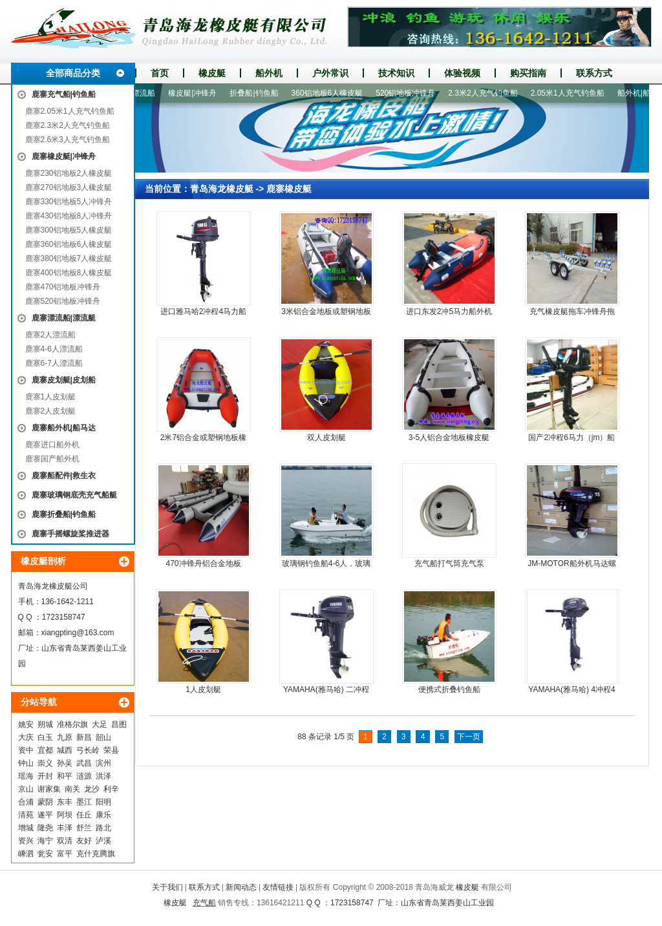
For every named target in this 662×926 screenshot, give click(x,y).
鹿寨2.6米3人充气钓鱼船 (67, 139)
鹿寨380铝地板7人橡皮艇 (68, 258)
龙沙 (92, 789)
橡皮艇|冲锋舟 (197, 93)
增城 (26, 827)
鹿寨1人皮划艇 (50, 396)
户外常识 (330, 73)
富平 (64, 853)
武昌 (84, 763)
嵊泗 (26, 853)
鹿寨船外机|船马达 (64, 427)
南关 (72, 789)
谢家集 (49, 789)
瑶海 (26, 776)
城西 (64, 750)
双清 (64, 840)
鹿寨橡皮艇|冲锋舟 (64, 156)
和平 (64, 776)
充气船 (204, 902)
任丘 (84, 814)
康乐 (103, 814)
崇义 (45, 763)
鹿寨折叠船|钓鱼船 (64, 514)
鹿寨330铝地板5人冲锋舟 (68, 201)
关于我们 (167, 887)
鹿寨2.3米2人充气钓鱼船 (67, 125)
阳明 (103, 801)
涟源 (84, 776)
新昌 (84, 737)
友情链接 (278, 887)
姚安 (26, 724)
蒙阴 (45, 801)
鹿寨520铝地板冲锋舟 (62, 301)
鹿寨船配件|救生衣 (64, 475)
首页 (160, 73)
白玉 (45, 737)
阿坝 (64, 814)
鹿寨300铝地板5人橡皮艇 (68, 230)
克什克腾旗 (95, 853)
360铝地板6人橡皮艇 (332, 93)
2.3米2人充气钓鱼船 (487, 93)
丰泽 (64, 827)
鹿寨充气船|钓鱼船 (64, 94)
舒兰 (84, 827)
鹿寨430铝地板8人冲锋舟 (68, 215)
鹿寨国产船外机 (52, 458)
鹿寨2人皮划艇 (50, 411)
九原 (64, 737)
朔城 (45, 724)
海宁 (45, 840)
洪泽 (103, 776)
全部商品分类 (73, 73)
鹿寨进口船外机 (52, 444)
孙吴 (64, 763)
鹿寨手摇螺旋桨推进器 (70, 533)
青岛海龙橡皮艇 (221, 189)
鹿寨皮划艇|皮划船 (64, 379)
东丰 (64, 801)
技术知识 (396, 73)
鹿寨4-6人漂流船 (54, 348)
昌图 (119, 724)
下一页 (468, 736)
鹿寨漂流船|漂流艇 (64, 317)
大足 (99, 724)
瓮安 (45, 853)
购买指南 (528, 73)
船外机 (269, 73)
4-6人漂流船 (139, 93)
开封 (45, 776)
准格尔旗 (72, 724)
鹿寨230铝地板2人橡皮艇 (68, 173)
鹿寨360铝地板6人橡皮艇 (68, 244)
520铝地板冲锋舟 (410, 93)
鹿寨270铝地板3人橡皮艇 (68, 187)
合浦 (26, 801)
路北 (103, 827)
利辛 (111, 789)
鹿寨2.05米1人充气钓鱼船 (69, 111)
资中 (26, 750)
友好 (84, 840)
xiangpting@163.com (77, 632)
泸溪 (103, 840)
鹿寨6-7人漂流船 (54, 363)
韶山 (103, 737)
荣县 (111, 750)
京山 (26, 789)
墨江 (84, 801)
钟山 (26, 763)
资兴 (26, 840)
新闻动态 (241, 887)
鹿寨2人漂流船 (50, 334)
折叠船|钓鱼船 (258, 93)
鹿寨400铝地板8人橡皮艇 (68, 272)
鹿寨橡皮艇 (289, 189)
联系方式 (594, 73)
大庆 (26, 737)
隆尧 (45, 827)
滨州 (103, 763)
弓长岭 (88, 750)
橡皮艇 (212, 73)
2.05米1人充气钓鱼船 (572, 93)
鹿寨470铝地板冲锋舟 (62, 286)
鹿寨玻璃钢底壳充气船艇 (74, 495)
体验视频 (462, 73)
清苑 (26, 814)
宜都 (45, 750)
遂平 (45, 814)
